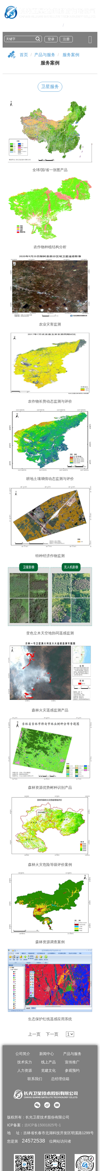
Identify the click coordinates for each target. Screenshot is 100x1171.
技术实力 (24, 1062)
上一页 (34, 1034)
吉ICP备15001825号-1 (42, 1125)
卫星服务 (50, 86)
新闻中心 (46, 1054)
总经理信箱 (60, 1079)
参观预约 (72, 1070)
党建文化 (48, 1070)
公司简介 (22, 1054)
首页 (24, 55)
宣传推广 (72, 1062)
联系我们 (34, 1079)
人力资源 (24, 1070)
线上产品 (48, 1062)
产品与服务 (44, 55)
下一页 (52, 1034)
